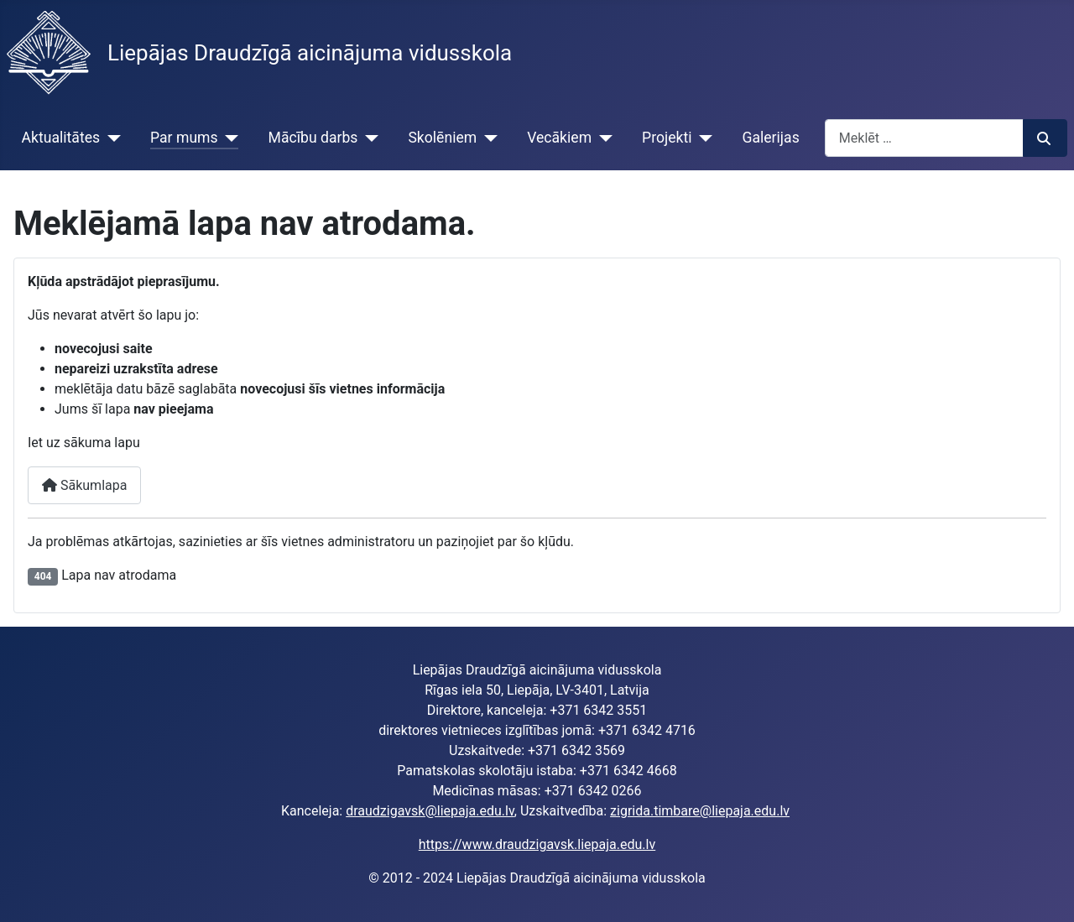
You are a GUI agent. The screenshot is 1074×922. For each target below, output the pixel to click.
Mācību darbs (313, 137)
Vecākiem (559, 137)
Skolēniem (442, 137)
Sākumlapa (84, 485)
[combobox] (924, 138)
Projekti (666, 137)
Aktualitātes (61, 137)
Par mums (184, 137)
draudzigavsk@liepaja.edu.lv (430, 811)
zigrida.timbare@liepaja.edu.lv (700, 811)
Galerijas (770, 137)
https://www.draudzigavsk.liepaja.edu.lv (537, 844)
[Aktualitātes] (110, 137)
